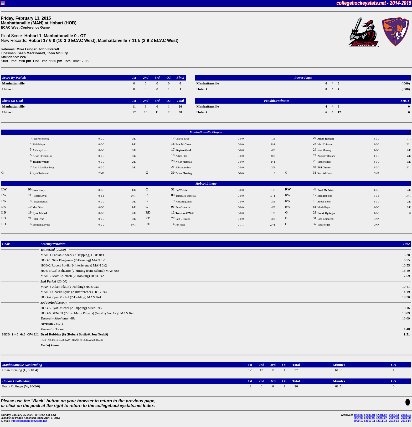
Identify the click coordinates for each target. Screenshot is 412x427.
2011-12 (382, 420)
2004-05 (358, 418)
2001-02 (382, 415)
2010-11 (370, 420)
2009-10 (358, 420)
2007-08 (394, 418)
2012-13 (394, 420)
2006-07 (382, 418)
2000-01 (370, 415)
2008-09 (406, 418)
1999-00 (358, 415)
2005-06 (370, 418)
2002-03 (394, 415)
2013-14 (406, 420)
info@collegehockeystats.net (29, 420)
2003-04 (406, 415)
